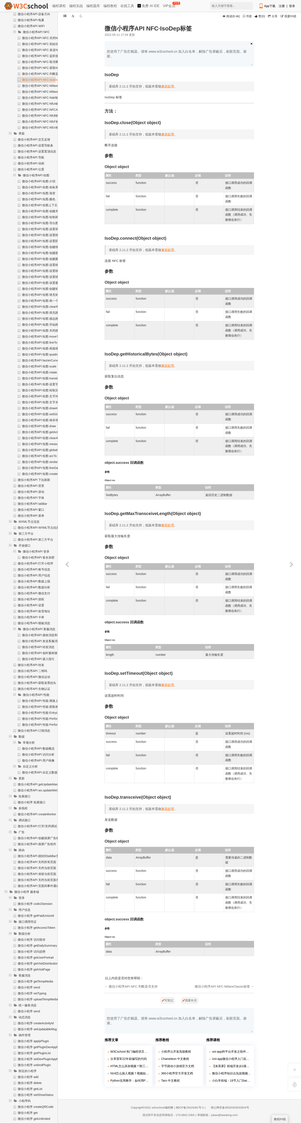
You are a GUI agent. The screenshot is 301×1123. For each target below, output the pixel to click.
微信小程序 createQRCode (35, 1106)
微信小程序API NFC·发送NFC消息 (45, 50)
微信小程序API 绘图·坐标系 (40, 187)
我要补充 (189, 1000)
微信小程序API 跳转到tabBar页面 (40, 856)
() (260, 16)
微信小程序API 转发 (31, 665)
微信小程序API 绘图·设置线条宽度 (44, 265)
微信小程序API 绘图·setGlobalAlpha (46, 414)
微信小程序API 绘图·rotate (39, 372)
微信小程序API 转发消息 (38, 647)
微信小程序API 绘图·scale (39, 366)
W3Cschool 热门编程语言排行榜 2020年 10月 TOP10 (129, 1051)
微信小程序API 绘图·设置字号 (41, 384)
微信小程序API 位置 (31, 169)
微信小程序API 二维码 (32, 671)
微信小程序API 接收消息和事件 (42, 635)
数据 (22, 736)
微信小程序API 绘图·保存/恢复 (42, 420)
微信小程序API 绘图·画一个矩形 (43, 300)
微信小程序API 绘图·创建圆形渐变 (44, 253)
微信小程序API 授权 (31, 599)
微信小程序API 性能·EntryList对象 (44, 712)
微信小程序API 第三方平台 (35, 539)
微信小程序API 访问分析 (38, 754)
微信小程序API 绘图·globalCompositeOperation (53, 450)
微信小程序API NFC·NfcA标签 (42, 103)
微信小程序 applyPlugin (33, 1041)
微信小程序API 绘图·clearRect (42, 306)
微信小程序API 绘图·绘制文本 (41, 390)
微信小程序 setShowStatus (35, 1095)
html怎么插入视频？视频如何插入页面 (129, 1073)
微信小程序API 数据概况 (38, 748)
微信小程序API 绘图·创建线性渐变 (44, 247)
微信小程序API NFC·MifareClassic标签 (47, 85)
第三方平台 (26, 533)
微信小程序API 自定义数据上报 (42, 772)
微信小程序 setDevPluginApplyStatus (42, 1059)
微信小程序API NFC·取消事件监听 (44, 62)
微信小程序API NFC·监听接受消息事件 (47, 56)
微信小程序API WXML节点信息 (38, 527)
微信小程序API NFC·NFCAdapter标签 (47, 109)
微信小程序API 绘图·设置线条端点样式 (47, 271)
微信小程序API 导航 (31, 157)
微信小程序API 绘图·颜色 (38, 199)
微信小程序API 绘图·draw (39, 426)
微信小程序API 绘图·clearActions (44, 438)
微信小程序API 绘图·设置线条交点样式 (47, 277)
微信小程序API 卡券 (31, 617)
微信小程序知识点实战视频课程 (231, 1073)
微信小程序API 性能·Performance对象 (47, 718)
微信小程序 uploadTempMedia (38, 999)
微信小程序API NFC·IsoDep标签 (43, 79)
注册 (282, 6)
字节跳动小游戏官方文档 (177, 1066)
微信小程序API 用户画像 (38, 760)
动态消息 (25, 1017)
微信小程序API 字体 (31, 497)
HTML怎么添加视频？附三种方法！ (129, 1066)
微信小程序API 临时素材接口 (41, 653)
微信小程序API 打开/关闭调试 (37, 826)
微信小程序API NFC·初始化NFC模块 (46, 44)
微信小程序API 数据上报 (34, 581)
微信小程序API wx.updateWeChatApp (43, 790)
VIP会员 (169, 5)
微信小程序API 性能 (36, 694)
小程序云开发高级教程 (176, 1051)
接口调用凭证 (28, 921)
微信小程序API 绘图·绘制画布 (41, 217)
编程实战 (76, 6)
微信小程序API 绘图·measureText (44, 444)
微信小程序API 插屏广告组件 (37, 844)
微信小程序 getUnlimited (34, 1118)
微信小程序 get (28, 1112)
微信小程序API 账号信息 (34, 569)
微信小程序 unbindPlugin (34, 1065)
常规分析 (29, 742)
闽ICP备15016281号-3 (190, 1107)
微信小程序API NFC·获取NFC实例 (45, 68)
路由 (22, 850)
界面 (22, 133)
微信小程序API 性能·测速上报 (41, 700)
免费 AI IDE (148, 6)
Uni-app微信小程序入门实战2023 (231, 1059)
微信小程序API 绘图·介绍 (38, 181)
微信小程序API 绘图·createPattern (44, 474)
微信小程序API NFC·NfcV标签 (42, 127)
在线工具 (127, 6)
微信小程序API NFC (36, 32)
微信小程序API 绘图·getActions (42, 432)
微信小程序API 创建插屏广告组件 (40, 838)
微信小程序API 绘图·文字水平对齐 (44, 402)
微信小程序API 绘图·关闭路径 (41, 330)
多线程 (23, 808)
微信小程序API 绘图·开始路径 (41, 324)
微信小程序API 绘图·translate (41, 378)
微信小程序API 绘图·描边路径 (41, 318)
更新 (22, 778)
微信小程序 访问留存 (31, 939)
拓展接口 (25, 796)
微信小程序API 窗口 (31, 509)
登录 (292, 6)
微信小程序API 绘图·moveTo (41, 336)
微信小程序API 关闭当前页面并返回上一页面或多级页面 (55, 880)
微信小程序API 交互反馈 (34, 139)
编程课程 (59, 6)
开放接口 (25, 545)
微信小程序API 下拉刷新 (34, 480)
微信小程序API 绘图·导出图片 (41, 223)
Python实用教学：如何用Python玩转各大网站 (129, 1080)
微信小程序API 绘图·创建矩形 (41, 288)
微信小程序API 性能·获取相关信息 (44, 706)
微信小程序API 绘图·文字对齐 (41, 396)
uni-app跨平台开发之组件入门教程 (231, 1051)
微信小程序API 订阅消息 (34, 730)
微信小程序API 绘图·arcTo (39, 456)
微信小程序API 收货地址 (34, 611)
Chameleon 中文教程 (175, 1059)
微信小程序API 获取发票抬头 (37, 683)
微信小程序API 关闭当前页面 (37, 868)
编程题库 (93, 6)
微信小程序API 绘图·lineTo (39, 342)
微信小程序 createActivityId (36, 1023)
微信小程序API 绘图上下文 (39, 205)
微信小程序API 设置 (31, 605)
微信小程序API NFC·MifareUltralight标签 (49, 91)
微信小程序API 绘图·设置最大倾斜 (44, 282)
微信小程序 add (28, 1077)
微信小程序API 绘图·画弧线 (40, 348)
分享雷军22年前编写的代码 (128, 1059)
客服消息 (25, 975)
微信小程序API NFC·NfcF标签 (42, 121)
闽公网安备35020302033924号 (228, 1107)
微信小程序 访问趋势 (31, 951)
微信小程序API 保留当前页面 (37, 874)
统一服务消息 (28, 1005)
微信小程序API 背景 (31, 486)
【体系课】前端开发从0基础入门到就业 (231, 1066)
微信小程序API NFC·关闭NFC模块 (45, 38)
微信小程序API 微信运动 (34, 677)
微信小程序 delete (30, 1083)
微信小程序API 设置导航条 (35, 145)
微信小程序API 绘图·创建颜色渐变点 (46, 259)
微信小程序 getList (30, 1089)
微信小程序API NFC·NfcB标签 (42, 115)
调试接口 (25, 820)
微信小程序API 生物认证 (34, 689)
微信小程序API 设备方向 (34, 14)
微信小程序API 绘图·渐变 (38, 193)
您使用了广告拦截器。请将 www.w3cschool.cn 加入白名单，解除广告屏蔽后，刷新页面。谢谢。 (177, 54)
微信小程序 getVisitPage (34, 969)
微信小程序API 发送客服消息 (41, 641)
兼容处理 (167, 86)
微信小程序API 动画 (31, 163)
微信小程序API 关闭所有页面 (37, 862)
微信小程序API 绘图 (36, 175)
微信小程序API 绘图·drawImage (43, 408)
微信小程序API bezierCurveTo (42, 360)
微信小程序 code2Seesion (35, 903)
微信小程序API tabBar (32, 503)
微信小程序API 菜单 (31, 515)
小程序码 (25, 1101)
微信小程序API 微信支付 (34, 593)
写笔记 (167, 1000)
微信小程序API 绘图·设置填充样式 (44, 229)
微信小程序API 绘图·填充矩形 (41, 294)
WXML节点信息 (29, 521)
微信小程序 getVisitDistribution (38, 963)
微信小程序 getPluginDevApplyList (40, 1047)
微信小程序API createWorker (37, 814)
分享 (273, 16)
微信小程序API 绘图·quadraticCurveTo (47, 354)
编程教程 (110, 6)
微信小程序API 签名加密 (38, 557)
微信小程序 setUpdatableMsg (37, 1029)
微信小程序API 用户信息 (34, 575)
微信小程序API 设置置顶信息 (37, 151)
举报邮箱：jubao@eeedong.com (217, 1115)
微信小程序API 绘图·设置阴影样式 (44, 241)
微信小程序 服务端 (26, 892)
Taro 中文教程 (170, 1080)
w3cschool (158, 1107)
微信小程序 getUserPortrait (36, 957)
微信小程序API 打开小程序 (35, 563)
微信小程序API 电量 (31, 20)
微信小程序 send (29, 987)
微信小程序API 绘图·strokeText (42, 462)
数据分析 (25, 933)
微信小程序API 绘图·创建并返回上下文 (47, 211)
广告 (22, 832)
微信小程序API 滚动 (31, 491)
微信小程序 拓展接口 (31, 802)
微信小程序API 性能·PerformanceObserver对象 (53, 724)
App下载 (267, 6)
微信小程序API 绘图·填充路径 (41, 312)
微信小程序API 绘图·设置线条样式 (44, 235)
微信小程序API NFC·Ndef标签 (42, 97)
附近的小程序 (28, 1071)
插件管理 (25, 1035)
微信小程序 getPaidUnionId (36, 915)
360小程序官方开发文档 (177, 1073)
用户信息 (25, 909)
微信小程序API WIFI (31, 26)
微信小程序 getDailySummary (37, 945)
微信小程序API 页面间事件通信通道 (41, 886)
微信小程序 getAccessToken (36, 927)
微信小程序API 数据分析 (34, 587)
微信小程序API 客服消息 (39, 629)
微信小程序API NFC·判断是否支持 (44, 73)
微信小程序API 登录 (36, 551)
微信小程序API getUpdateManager (41, 784)
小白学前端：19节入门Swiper (231, 1080)
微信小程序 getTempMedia (35, 981)
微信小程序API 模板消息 (34, 623)
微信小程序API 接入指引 (38, 659)
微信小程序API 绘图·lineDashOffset (45, 468)
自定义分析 (30, 766)
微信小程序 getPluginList (34, 1053)
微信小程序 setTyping (32, 993)
